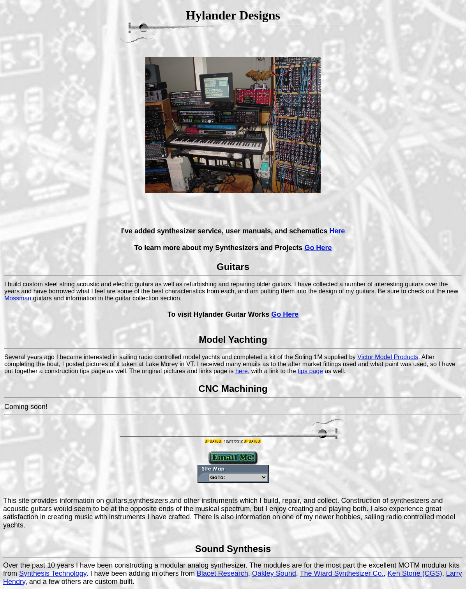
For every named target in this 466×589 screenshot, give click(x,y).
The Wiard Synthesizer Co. (342, 573)
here (241, 371)
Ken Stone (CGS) (415, 573)
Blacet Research (222, 573)
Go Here (318, 248)
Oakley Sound (274, 573)
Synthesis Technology (52, 573)
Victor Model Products (387, 357)
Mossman (17, 298)
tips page (310, 371)
